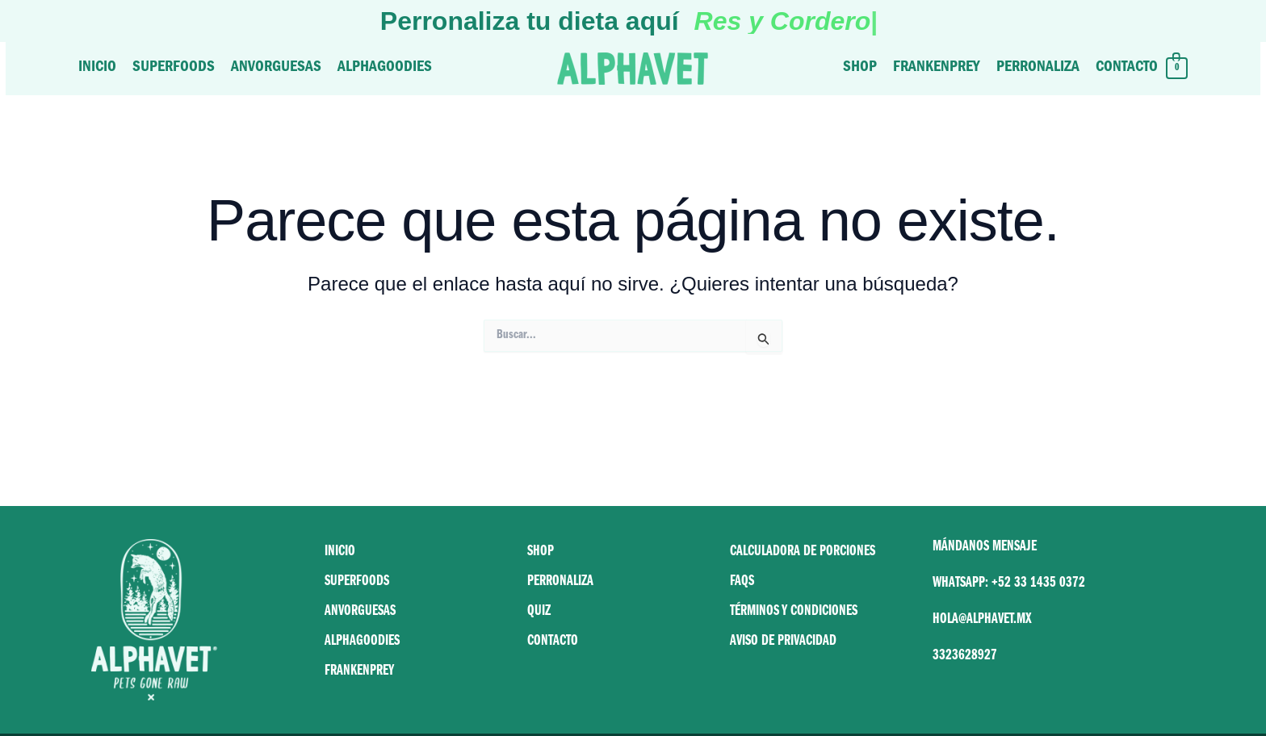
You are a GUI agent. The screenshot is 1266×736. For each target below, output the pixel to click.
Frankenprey (936, 68)
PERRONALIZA (560, 582)
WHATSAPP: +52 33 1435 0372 (1009, 584)
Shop (860, 68)
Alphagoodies (384, 68)
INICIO (340, 553)
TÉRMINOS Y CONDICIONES (793, 612)
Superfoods (173, 68)
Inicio (97, 68)
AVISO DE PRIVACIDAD (783, 642)
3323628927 (965, 657)
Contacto (1127, 68)
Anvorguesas (276, 68)
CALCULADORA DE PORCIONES (802, 553)
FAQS (742, 582)
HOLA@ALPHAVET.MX (982, 620)
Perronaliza (1037, 68)
